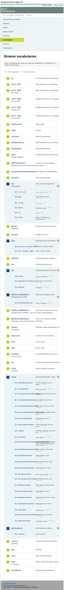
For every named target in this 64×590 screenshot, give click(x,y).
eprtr (13, 155)
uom (13, 556)
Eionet (12, 15)
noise (13, 377)
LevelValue (22, 437)
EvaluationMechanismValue (26, 406)
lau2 (13, 348)
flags (19, 197)
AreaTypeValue (23, 389)
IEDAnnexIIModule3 (20, 310)
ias (12, 264)
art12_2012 (16, 84)
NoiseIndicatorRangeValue (26, 449)
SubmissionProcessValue (26, 515)
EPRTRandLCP (18, 163)
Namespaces (7, 48)
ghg (13, 241)
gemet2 (14, 235)
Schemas (6, 36)
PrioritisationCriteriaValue (26, 479)
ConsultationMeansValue (26, 400)
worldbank (16, 570)
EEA (12, 2)
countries (21, 534)
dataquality (16, 149)
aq (12, 78)
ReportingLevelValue (25, 491)
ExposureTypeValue (25, 418)
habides (14, 258)
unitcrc (20, 217)
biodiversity (16, 124)
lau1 (13, 342)
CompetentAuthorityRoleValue (26, 394)
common (15, 136)
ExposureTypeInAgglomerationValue (26, 412)
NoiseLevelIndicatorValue (26, 462)
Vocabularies (8, 40)
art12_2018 (16, 90)
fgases (14, 226)
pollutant (21, 287)
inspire (14, 327)
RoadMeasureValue (25, 497)
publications (16, 528)
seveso (14, 541)
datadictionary (17, 142)
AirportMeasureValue (25, 383)
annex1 (20, 276)
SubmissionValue (24, 521)
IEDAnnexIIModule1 (20, 295)
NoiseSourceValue (24, 474)
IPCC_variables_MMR (25, 251)
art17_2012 (16, 107)
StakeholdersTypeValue (26, 504)
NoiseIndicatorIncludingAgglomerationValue (26, 442)
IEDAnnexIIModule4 (20, 319)
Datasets (6, 23)
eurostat (15, 178)
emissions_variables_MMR (26, 246)
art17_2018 (16, 116)
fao (12, 184)
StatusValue (22, 510)
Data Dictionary (19, 15)
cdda (13, 130)
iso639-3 (21, 431)
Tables (5, 27)
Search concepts (29, 72)
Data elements (8, 32)
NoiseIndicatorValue (25, 455)
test (13, 550)
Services (6, 44)
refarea (20, 208)
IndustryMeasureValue (26, 425)
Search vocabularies (13, 72)
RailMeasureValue (24, 485)
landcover (15, 336)
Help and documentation (11, 19)
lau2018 (14, 354)
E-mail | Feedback (9, 583)
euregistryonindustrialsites (23, 172)
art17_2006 (16, 99)
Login (46, 5)
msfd (13, 368)
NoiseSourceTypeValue (26, 468)
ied (12, 270)
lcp (12, 362)
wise (13, 562)
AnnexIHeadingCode (25, 303)
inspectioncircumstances (26, 281)
